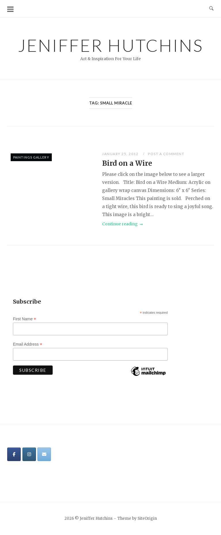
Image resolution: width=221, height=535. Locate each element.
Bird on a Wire (127, 163)
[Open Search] (211, 8)
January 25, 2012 (121, 154)
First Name (24, 319)
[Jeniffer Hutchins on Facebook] (14, 454)
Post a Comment (166, 154)
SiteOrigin (147, 518)
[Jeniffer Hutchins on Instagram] (29, 454)
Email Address (27, 344)
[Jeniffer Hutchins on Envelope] (44, 454)
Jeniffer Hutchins (110, 45)
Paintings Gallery (31, 157)
